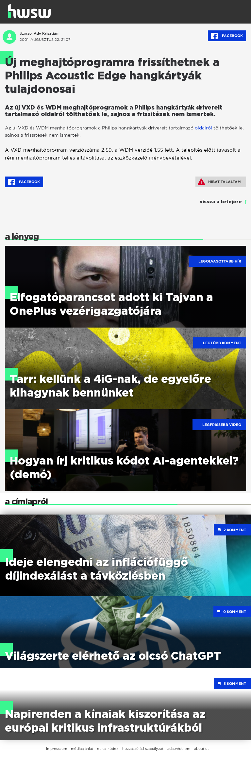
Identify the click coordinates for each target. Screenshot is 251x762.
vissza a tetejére (221, 202)
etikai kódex (107, 749)
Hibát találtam (219, 181)
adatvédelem (178, 749)
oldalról (203, 127)
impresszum (56, 749)
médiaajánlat (82, 749)
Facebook (227, 36)
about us (201, 749)
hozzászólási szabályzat (142, 749)
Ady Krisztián (46, 33)
